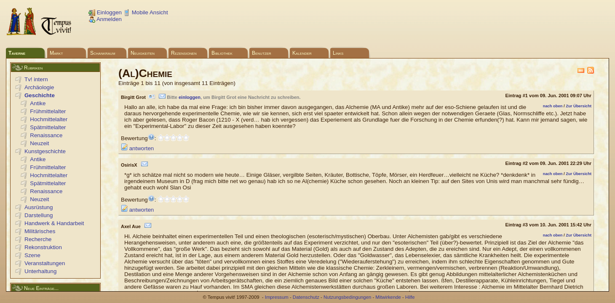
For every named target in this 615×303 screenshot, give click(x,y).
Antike (37, 103)
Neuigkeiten (143, 53)
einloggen (190, 97)
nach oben (553, 106)
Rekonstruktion (43, 247)
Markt (56, 53)
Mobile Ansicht (145, 12)
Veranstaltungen (44, 263)
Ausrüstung (38, 207)
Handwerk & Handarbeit (54, 223)
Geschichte (39, 95)
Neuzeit (39, 143)
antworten (137, 148)
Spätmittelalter (48, 127)
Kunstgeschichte (45, 151)
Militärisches (39, 231)
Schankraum (102, 53)
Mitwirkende (388, 297)
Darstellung (38, 215)
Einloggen (105, 12)
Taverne (16, 53)
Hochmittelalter (48, 119)
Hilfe (410, 297)
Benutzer (261, 53)
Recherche (37, 239)
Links (338, 53)
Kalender (302, 53)
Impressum (277, 297)
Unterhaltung (40, 271)
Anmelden (105, 19)
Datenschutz (306, 297)
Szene (32, 255)
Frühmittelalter (48, 111)
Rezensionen (184, 53)
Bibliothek (222, 53)
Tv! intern (36, 79)
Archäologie (39, 87)
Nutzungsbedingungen (347, 297)
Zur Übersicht (578, 106)
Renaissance (46, 135)
